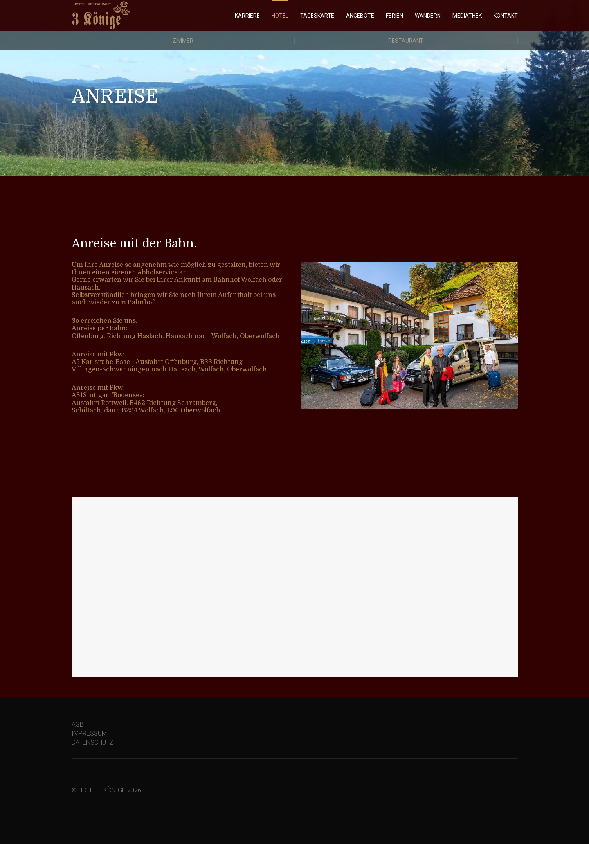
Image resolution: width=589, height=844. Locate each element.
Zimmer (183, 41)
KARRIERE (247, 16)
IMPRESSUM (89, 733)
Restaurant (405, 41)
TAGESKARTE (317, 16)
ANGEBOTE (360, 16)
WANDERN (428, 16)
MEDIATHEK (467, 16)
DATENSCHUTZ (92, 742)
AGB (78, 724)
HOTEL (280, 16)
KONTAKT (506, 16)
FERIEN (394, 16)
